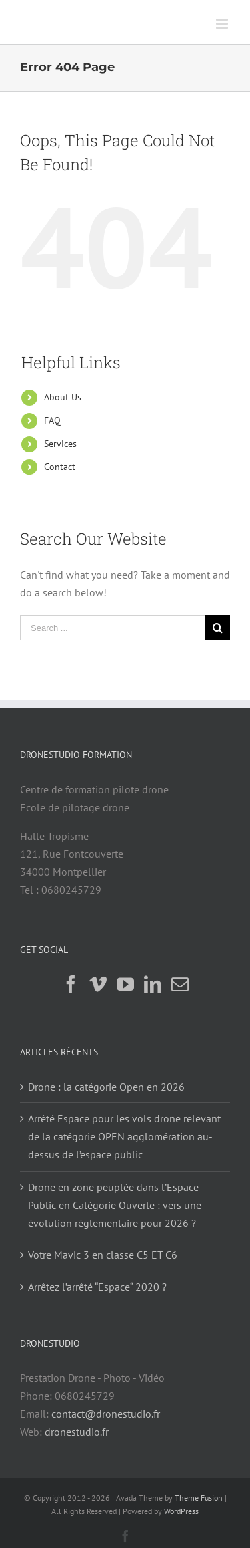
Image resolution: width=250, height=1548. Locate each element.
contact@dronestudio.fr (105, 1413)
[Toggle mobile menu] (223, 24)
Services (60, 444)
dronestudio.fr (77, 1431)
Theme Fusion (199, 1498)
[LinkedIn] (152, 984)
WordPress (181, 1511)
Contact (59, 467)
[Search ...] (112, 627)
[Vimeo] (98, 984)
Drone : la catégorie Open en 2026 (106, 1086)
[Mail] (180, 984)
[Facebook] (70, 984)
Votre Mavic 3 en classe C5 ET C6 (102, 1254)
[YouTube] (125, 984)
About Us (62, 397)
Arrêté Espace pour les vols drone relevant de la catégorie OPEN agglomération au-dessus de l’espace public (124, 1136)
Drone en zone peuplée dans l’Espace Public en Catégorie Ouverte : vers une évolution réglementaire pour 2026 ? (114, 1204)
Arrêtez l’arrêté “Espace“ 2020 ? (97, 1286)
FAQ (52, 420)
